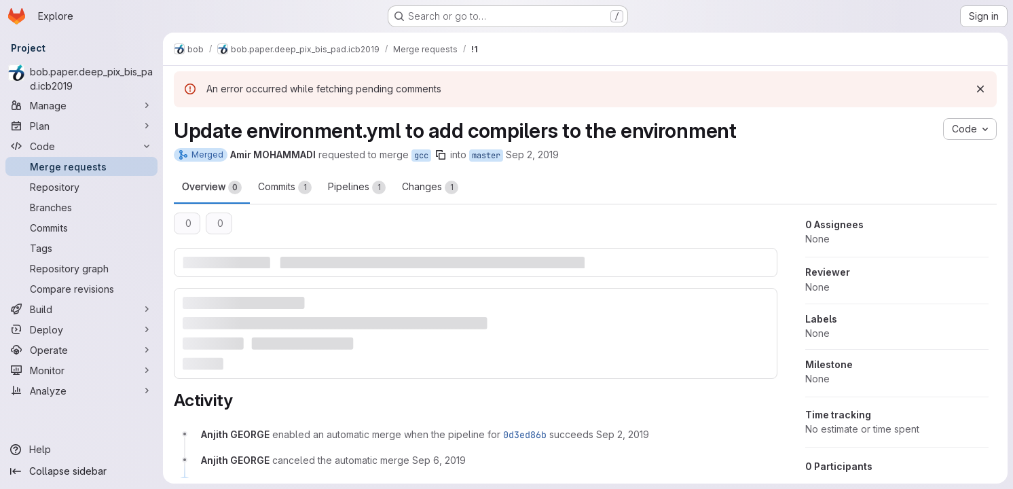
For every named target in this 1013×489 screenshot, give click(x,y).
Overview (212, 187)
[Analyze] (81, 390)
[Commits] (81, 227)
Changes (430, 187)
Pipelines (357, 187)
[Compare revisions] (81, 288)
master (486, 155)
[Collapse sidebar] (81, 471)
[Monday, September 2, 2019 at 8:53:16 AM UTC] (622, 434)
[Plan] (81, 125)
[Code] (81, 146)
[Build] (81, 309)
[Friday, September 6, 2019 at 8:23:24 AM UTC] (439, 460)
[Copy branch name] (440, 155)
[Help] (81, 449)
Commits (285, 187)
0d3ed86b (525, 435)
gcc (421, 155)
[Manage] (81, 105)
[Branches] (81, 207)
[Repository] (81, 186)
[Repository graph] (81, 268)
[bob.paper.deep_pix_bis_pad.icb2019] (81, 78)
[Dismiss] (980, 89)
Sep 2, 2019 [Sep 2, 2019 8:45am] (532, 154)
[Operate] (81, 349)
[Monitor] (81, 370)
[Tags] (81, 247)
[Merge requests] (81, 166)
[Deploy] (81, 329)
